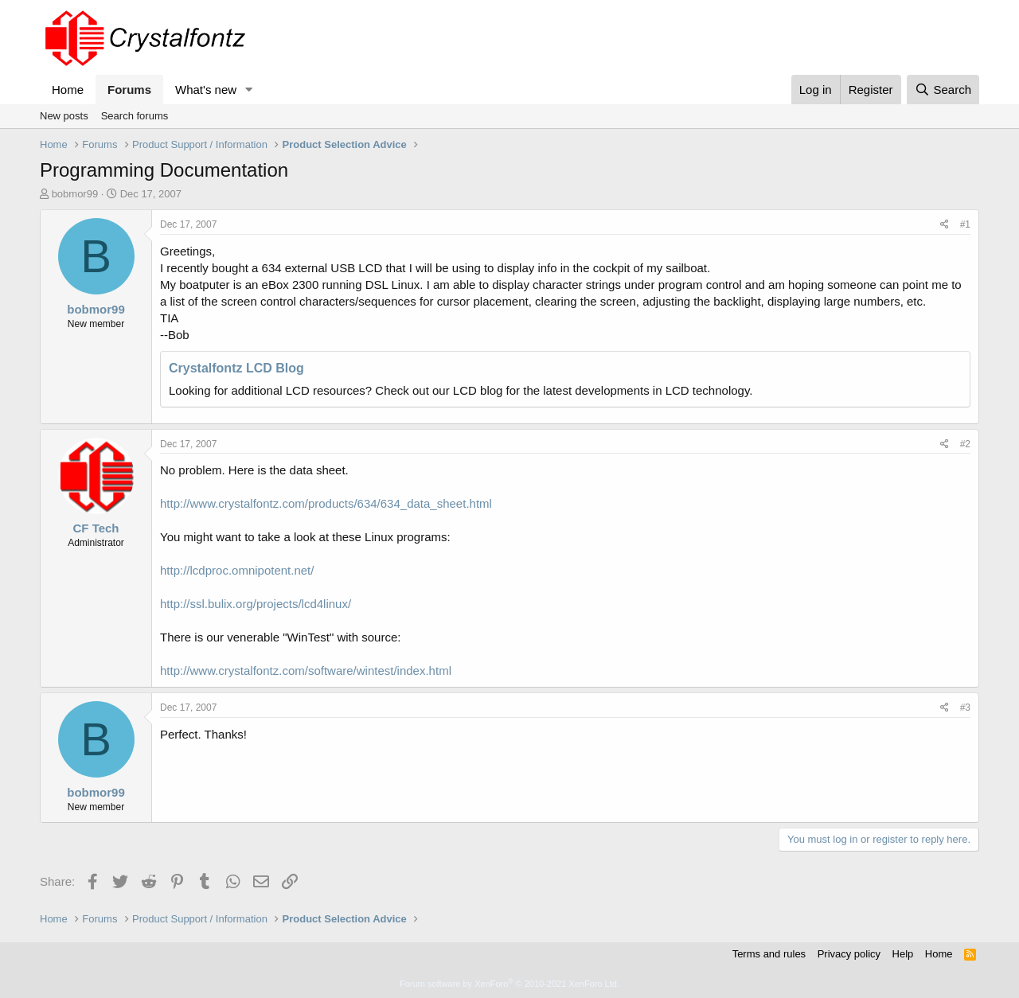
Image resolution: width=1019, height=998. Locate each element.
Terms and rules (769, 954)
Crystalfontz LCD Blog (236, 368)
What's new (205, 89)
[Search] (943, 89)
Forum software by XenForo (509, 983)
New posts (64, 116)
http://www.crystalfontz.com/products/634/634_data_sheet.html (326, 503)
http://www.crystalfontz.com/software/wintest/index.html (305, 670)
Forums (129, 89)
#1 (965, 224)
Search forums (135, 116)
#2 (965, 444)
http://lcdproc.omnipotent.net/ (237, 570)
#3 (965, 707)
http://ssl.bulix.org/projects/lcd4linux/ (255, 603)
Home (68, 89)
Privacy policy (849, 954)
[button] (249, 89)
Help (903, 954)
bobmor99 (75, 194)
